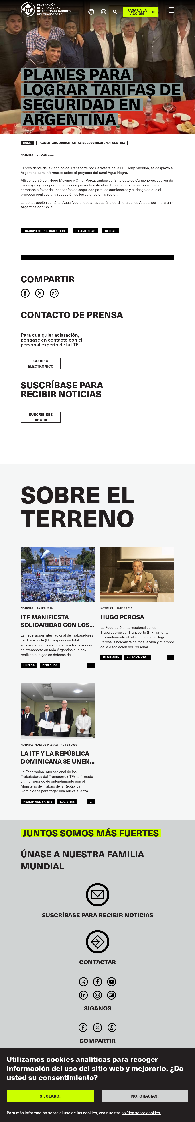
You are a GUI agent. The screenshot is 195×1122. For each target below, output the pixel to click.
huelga (29, 665)
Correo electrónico (40, 363)
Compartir (48, 278)
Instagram (97, 995)
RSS (111, 995)
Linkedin (83, 995)
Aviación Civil (137, 657)
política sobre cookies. (141, 1112)
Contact (97, 944)
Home (27, 143)
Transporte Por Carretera (44, 231)
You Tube (111, 981)
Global (110, 231)
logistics (67, 801)
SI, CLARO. (50, 1096)
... (91, 665)
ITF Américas (85, 231)
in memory (111, 657)
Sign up (97, 897)
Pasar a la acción (137, 12)
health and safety (38, 801)
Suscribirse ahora (41, 417)
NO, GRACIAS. (145, 1096)
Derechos (49, 665)
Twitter (83, 981)
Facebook (97, 981)
